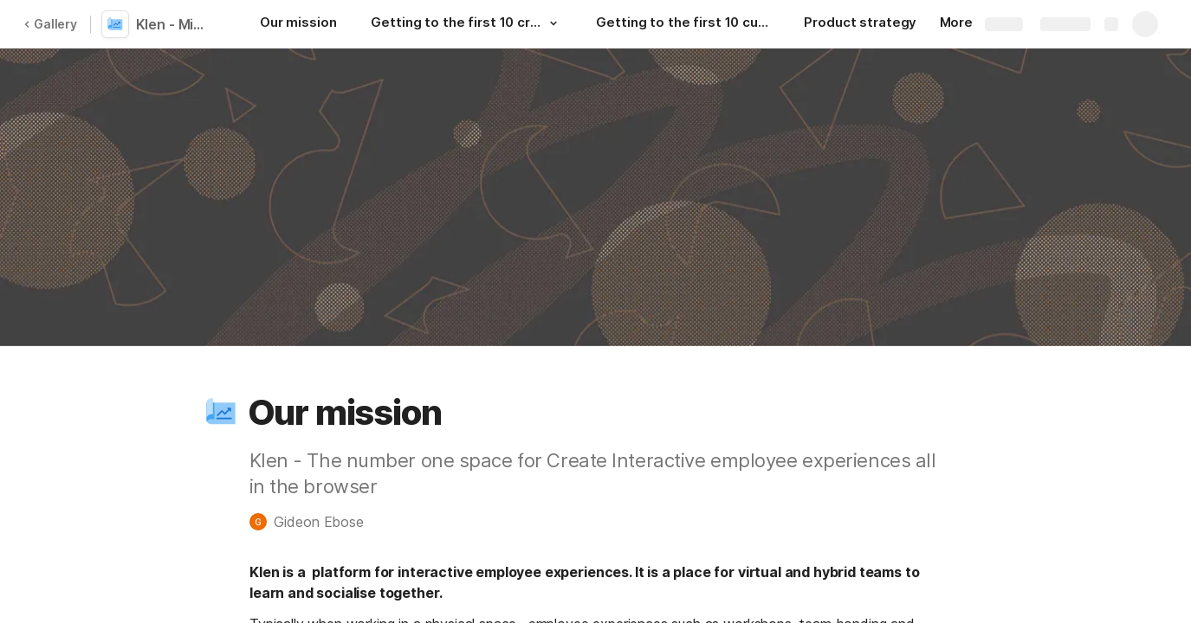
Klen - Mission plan (175, 24)
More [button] (962, 22)
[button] (552, 23)
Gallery (50, 23)
